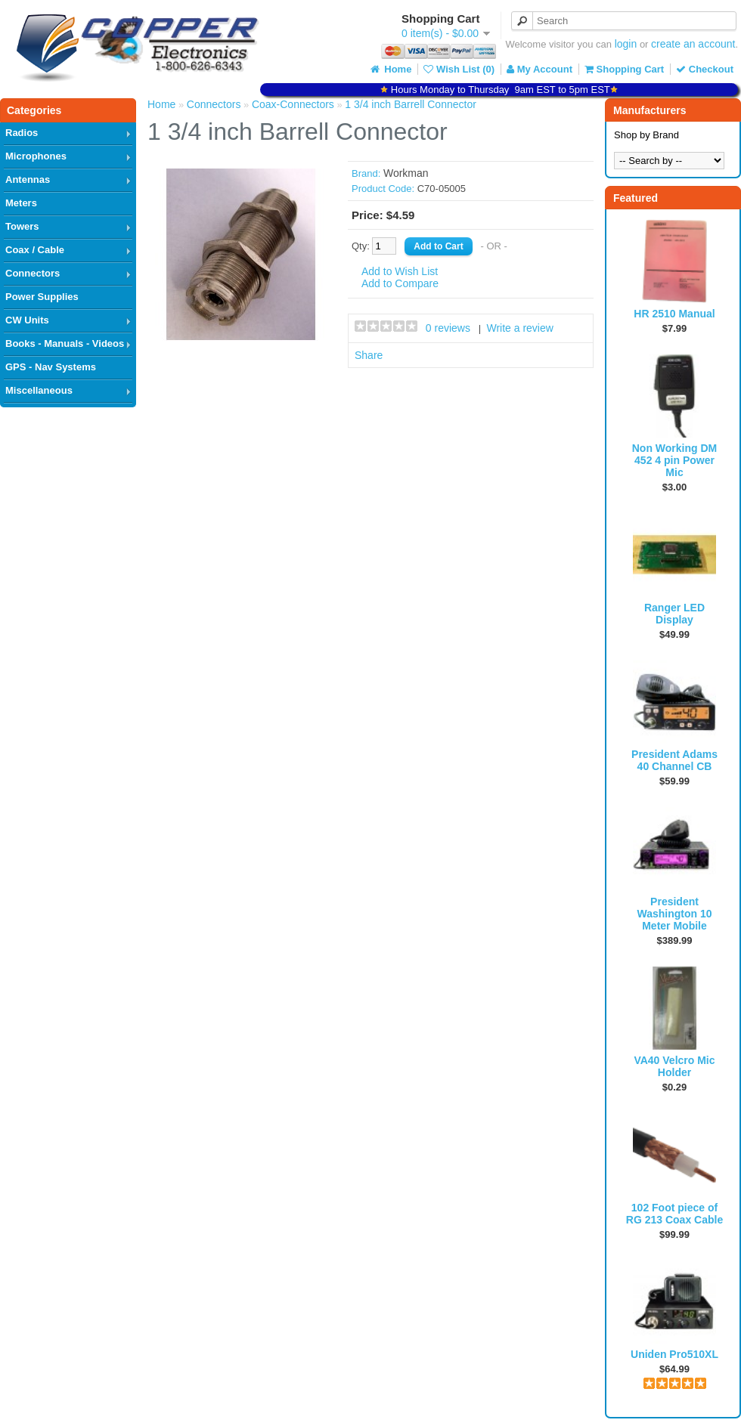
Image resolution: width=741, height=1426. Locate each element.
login (626, 44)
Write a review (519, 328)
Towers (22, 226)
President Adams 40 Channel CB (674, 760)
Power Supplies (42, 296)
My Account (539, 69)
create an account (693, 44)
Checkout (704, 69)
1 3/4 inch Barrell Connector (410, 104)
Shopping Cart (624, 69)
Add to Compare (400, 283)
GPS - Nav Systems (50, 367)
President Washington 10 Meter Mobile (674, 914)
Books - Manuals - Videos (64, 343)
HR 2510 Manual (674, 314)
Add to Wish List (399, 271)
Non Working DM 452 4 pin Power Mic (675, 460)
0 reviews (448, 328)
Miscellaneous (39, 390)
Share (369, 355)
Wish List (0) (459, 69)
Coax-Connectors (293, 104)
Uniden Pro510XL (674, 1354)
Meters (21, 203)
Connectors (32, 273)
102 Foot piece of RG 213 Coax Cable (674, 1214)
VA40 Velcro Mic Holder (674, 1066)
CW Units (27, 320)
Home (390, 69)
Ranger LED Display (674, 614)
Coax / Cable (34, 249)
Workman (406, 173)
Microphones (36, 156)
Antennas (27, 179)
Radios (21, 132)
